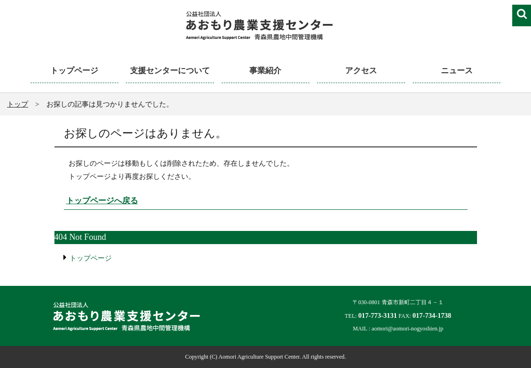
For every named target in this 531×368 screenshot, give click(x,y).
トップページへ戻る (102, 200)
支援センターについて (170, 70)
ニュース (457, 70)
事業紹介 (265, 70)
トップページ (74, 70)
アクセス (361, 70)
